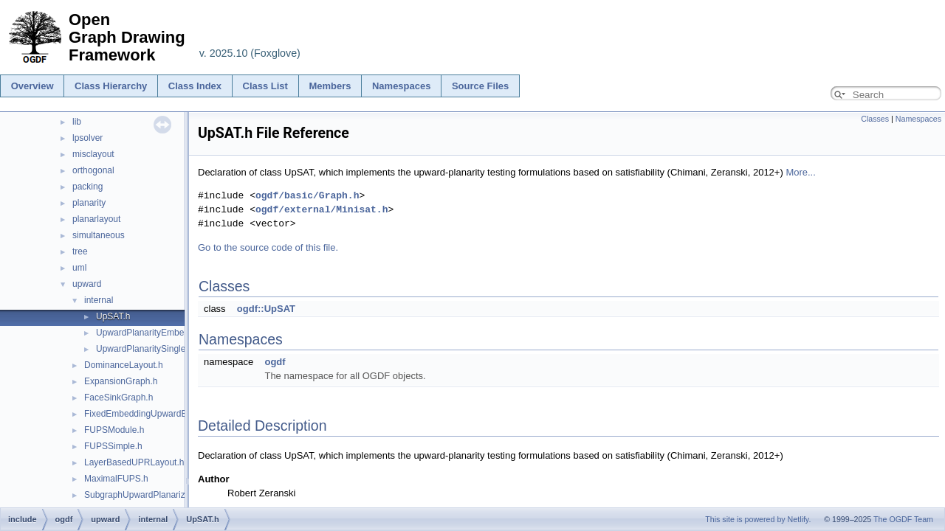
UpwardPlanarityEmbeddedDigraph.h (169, 332)
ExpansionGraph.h (120, 381)
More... (800, 172)
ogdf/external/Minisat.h (321, 209)
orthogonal (93, 170)
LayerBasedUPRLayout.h (134, 462)
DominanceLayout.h (123, 365)
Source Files (480, 85)
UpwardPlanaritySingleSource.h (158, 349)
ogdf (274, 361)
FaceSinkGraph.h (118, 397)
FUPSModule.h (114, 430)
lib (76, 122)
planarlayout (96, 219)
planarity (89, 203)
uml (79, 268)
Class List (265, 85)
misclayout (93, 154)
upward (86, 284)
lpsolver (87, 138)
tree (80, 251)
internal (98, 300)
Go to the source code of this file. (268, 247)
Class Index (194, 85)
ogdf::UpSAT (266, 308)
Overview (32, 85)
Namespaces (401, 85)
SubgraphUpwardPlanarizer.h (142, 495)
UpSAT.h (113, 316)
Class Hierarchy (111, 85)
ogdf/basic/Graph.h (307, 195)
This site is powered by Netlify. (758, 519)
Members (330, 85)
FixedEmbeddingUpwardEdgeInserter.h (161, 414)
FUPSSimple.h (113, 446)
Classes (875, 118)
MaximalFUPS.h (116, 478)
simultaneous (98, 235)
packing (87, 186)
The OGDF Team (903, 519)
